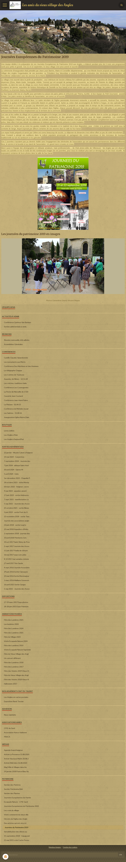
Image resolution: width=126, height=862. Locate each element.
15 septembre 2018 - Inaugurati (17, 836)
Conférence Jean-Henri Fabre (16, 400)
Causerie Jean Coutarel (13, 396)
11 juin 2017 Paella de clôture (16, 550)
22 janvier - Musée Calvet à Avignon (18, 453)
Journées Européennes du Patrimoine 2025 (21, 806)
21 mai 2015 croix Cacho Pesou (16, 840)
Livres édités (9, 431)
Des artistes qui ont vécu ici (15, 823)
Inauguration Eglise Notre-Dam (16, 417)
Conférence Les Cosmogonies (16, 387)
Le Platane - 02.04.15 (12, 404)
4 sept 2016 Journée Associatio (17, 567)
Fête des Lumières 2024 (13, 628)
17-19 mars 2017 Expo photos (16, 602)
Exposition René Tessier (14, 701)
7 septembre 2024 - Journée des (17, 461)
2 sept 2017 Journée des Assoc (16, 546)
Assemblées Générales (13, 344)
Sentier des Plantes (12, 793)
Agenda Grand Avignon (13, 750)
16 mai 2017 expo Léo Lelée (15, 555)
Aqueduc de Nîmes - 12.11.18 (16, 379)
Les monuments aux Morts (14, 362)
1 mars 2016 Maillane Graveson (16, 580)
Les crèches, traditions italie (15, 383)
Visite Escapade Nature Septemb (17, 650)
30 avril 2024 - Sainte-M (13, 470)
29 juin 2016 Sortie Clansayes (16, 572)
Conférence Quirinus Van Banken (17, 322)
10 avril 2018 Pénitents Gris (15, 538)
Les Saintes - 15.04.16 (13, 413)
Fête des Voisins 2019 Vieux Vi (16, 671)
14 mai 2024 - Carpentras (14, 457)
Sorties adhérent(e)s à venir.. (15, 327)
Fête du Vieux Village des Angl (16, 654)
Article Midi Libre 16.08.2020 (15, 763)
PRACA (7, 737)
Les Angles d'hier (11, 435)
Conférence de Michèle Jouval (16, 409)
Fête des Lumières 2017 (13, 667)
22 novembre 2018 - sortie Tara (16, 516)
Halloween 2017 (10, 684)
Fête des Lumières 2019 (13, 645)
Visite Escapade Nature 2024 (16, 641)
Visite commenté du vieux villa (16, 815)
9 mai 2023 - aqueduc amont (15, 491)
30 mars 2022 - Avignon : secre (16, 487)
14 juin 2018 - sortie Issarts (15, 525)
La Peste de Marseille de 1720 (16, 392)
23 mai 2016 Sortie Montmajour (16, 576)
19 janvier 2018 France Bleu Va (16, 771)
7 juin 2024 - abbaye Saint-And (16, 465)
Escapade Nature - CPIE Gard (16, 802)
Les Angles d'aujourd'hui (14, 439)
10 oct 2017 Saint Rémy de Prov (17, 542)
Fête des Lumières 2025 (13, 620)
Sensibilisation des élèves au (15, 832)
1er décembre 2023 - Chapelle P (17, 478)
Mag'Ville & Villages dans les (15, 767)
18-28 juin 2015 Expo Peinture (16, 606)
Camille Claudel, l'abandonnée (16, 358)
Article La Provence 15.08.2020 (16, 754)
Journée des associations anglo (16, 521)
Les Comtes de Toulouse (14, 375)
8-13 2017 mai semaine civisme (16, 559)
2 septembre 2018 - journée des (17, 533)
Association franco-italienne (15, 732)
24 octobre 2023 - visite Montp (16, 482)
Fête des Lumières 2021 (13, 633)
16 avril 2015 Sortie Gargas (15, 584)
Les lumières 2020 (11, 624)
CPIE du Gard (9, 728)
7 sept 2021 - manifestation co (16, 499)
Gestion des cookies (70, 847)
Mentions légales (55, 847)
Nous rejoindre (10, 715)
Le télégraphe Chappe (13, 370)
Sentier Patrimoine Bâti (13, 789)
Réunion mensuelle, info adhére (16, 340)
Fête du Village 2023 (12, 637)
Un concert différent (12, 658)
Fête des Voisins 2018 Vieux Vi (16, 679)
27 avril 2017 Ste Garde (13, 563)
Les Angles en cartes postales (16, 697)
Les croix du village (11, 810)
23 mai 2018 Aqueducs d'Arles (16, 529)
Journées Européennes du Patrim (17, 797)
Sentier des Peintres (12, 785)
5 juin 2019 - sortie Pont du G (16, 512)
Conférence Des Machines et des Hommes (21, 366)
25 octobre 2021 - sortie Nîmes (16, 508)
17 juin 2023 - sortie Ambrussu (16, 495)
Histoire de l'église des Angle (15, 819)
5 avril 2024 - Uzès (11, 474)
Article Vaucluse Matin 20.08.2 (16, 759)
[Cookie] (5, 857)
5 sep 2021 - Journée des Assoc (17, 504)
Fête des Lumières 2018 (13, 662)
